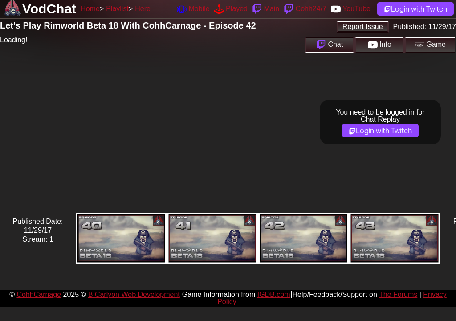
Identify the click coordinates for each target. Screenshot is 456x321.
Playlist (117, 8)
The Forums (398, 294)
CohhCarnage (38, 294)
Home (90, 8)
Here (143, 8)
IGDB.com (273, 294)
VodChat (49, 8)
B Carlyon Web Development (134, 294)
